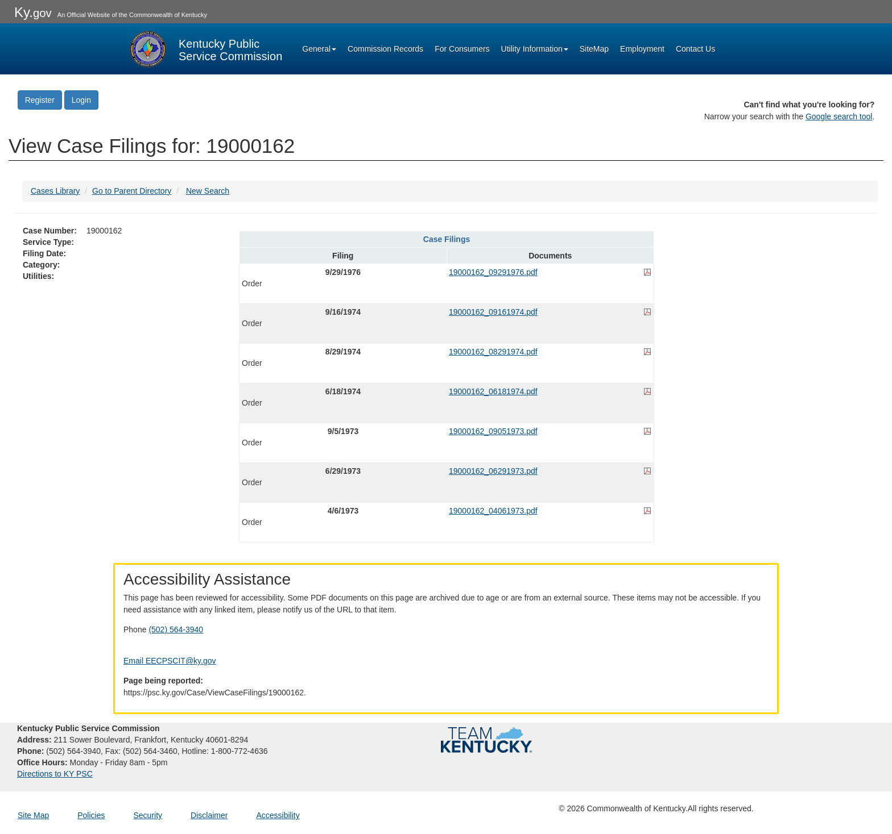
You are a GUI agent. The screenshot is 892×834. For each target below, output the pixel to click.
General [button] (319, 48)
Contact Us (695, 48)
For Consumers (462, 48)
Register (40, 100)
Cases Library (55, 190)
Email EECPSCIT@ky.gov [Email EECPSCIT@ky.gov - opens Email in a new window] (169, 660)
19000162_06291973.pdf (493, 471)
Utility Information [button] (534, 48)
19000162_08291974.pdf (493, 351)
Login (81, 100)
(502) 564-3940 (175, 629)
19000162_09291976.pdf (493, 272)
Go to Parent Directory (131, 190)
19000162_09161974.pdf (493, 311)
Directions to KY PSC (55, 773)
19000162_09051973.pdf (493, 431)
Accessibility (277, 815)
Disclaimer (209, 815)
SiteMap (594, 48)
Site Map (33, 815)
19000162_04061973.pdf (493, 510)
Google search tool (839, 116)
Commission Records (385, 48)
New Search (207, 190)
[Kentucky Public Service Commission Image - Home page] (205, 48)
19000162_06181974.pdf (493, 391)
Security (148, 815)
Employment (642, 48)
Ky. (33, 12)
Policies (91, 815)
